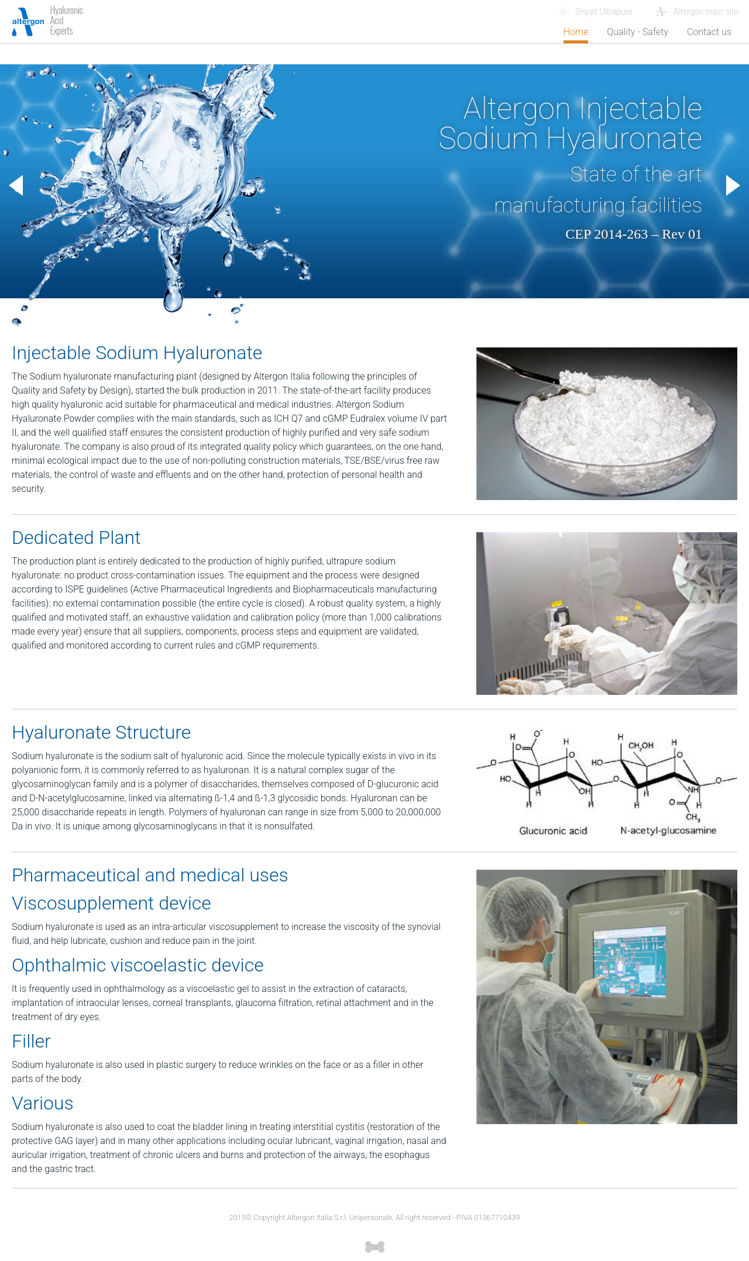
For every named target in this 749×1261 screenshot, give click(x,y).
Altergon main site (707, 11)
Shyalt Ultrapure (603, 11)
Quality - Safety (637, 31)
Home (576, 31)
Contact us (709, 31)
